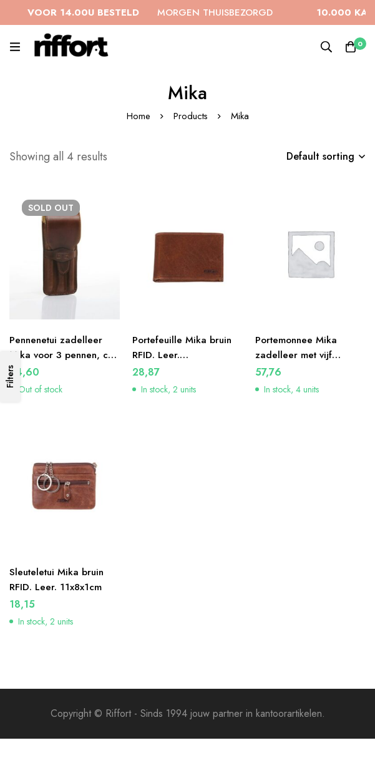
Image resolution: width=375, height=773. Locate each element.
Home (138, 116)
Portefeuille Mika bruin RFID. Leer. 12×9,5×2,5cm (183, 355)
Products (190, 116)
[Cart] (350, 47)
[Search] (325, 47)
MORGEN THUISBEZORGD (163, 12)
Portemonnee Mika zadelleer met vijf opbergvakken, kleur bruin (302, 362)
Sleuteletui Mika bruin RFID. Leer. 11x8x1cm (59, 579)
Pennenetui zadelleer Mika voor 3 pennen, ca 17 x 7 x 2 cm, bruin (63, 355)
